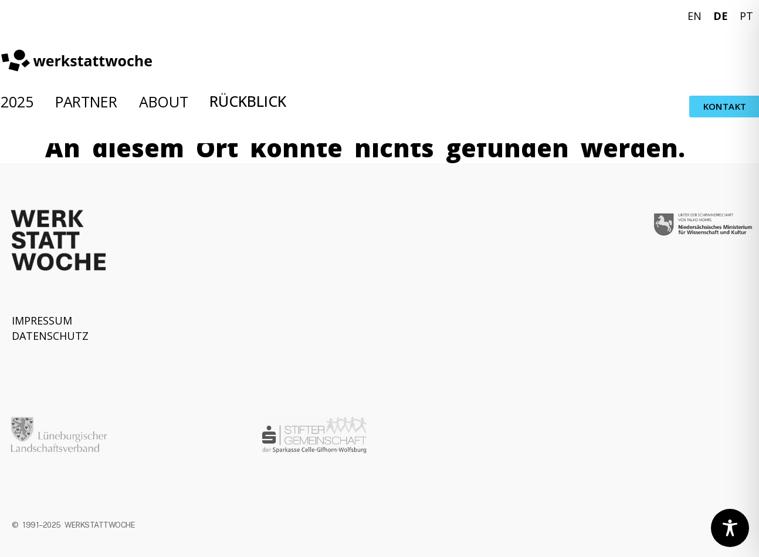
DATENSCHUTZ (50, 336)
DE (720, 16)
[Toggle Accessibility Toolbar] (730, 528)
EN (694, 16)
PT (746, 16)
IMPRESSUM (42, 320)
